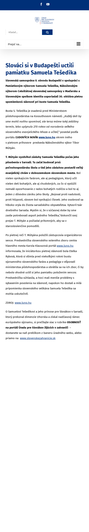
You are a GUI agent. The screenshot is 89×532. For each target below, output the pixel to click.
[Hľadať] (47, 32)
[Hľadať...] (24, 32)
